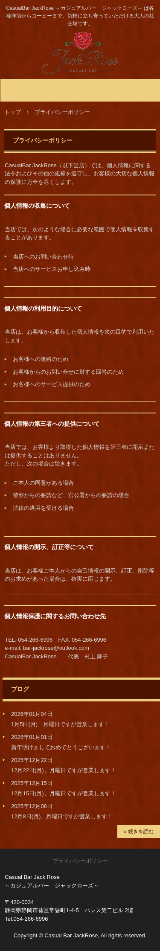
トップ (12, 112)
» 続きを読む (139, 832)
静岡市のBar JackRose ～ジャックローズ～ (80, 40)
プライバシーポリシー (80, 861)
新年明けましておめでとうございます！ (61, 747)
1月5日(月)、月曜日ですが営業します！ (60, 724)
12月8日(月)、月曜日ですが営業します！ (62, 816)
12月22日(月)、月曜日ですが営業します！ (63, 770)
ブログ (20, 689)
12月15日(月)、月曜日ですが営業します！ (63, 793)
